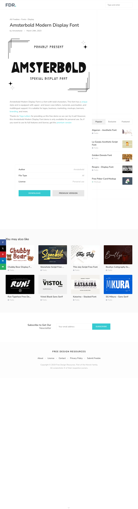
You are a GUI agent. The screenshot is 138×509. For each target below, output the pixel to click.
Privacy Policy (76, 358)
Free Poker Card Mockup (104, 178)
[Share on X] (3, 248)
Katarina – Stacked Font (84, 296)
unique (84, 101)
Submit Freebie (94, 358)
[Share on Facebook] (3, 242)
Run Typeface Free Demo (20, 296)
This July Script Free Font (85, 267)
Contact (62, 358)
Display (31, 19)
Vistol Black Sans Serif (51, 296)
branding (14, 111)
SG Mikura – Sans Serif (117, 296)
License (51, 358)
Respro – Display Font (102, 167)
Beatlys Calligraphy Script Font (121, 267)
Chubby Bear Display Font (20, 267)
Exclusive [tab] (112, 121)
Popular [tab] (98, 121)
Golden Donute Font (102, 155)
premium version (64, 122)
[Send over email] (3, 267)
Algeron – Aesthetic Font (104, 130)
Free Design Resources (69, 351)
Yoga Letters (24, 116)
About (40, 358)
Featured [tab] (126, 121)
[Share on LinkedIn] (3, 261)
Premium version (68, 193)
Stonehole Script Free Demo (54, 267)
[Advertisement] (30, 146)
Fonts (23, 19)
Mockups (97, 182)
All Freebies (15, 19)
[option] (49, 65)
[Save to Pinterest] (3, 254)
